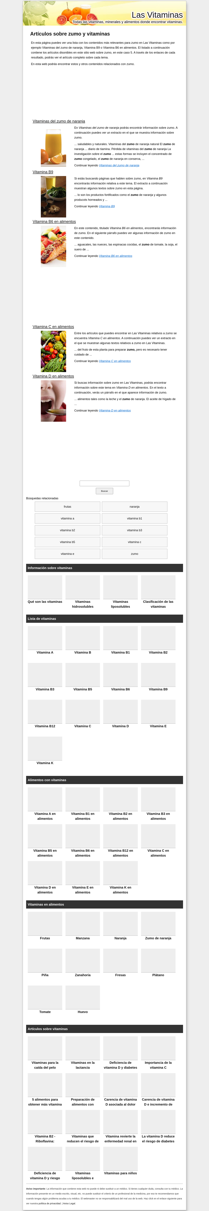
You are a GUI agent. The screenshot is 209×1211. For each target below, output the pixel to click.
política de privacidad (50, 1203)
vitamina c (134, 542)
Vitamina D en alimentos (53, 376)
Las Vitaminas (157, 14)
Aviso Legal (69, 1203)
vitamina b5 (67, 542)
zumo (134, 553)
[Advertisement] (105, 93)
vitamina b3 (134, 530)
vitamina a (67, 518)
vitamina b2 (67, 530)
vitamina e (67, 553)
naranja (134, 506)
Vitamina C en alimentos (53, 327)
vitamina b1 (134, 518)
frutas (67, 506)
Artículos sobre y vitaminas (70, 34)
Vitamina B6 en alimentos (54, 221)
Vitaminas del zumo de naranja (59, 121)
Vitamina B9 (43, 172)
